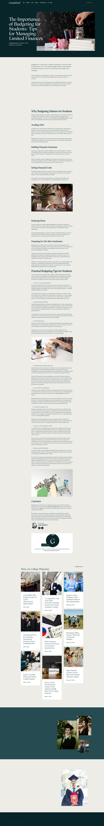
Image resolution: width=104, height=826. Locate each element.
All (48, 2)
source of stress (50, 224)
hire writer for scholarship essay (59, 118)
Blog (51, 2)
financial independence (54, 506)
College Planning (13, 43)
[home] (14, 3)
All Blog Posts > (79, 566)
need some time (59, 393)
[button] (24, 2)
